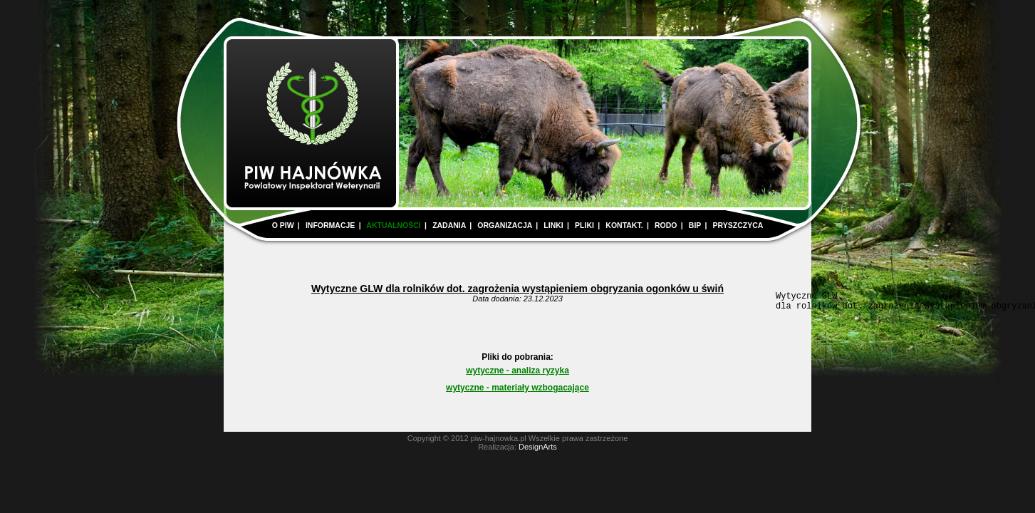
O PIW (283, 225)
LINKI (553, 225)
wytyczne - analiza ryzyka (517, 375)
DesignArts (538, 451)
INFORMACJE (330, 225)
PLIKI (584, 225)
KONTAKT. (624, 225)
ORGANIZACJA (504, 225)
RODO (666, 225)
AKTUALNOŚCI (393, 225)
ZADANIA (449, 225)
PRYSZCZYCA (738, 225)
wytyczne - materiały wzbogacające (517, 392)
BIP (695, 225)
